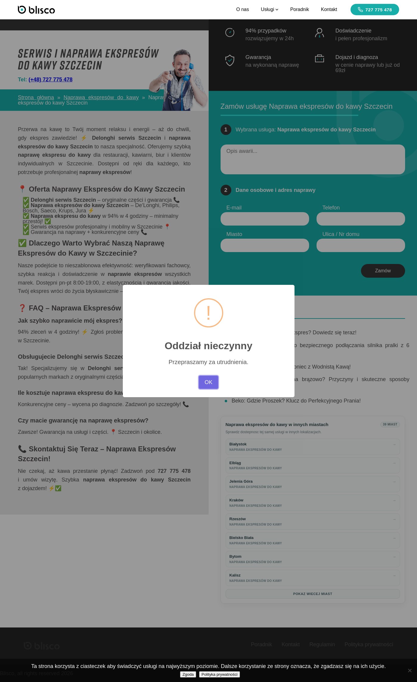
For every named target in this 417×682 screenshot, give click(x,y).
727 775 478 (375, 9)
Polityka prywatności (219, 674)
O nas (242, 9)
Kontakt (329, 9)
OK (208, 382)
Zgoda (188, 674)
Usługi (269, 9)
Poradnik (299, 9)
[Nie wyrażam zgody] (410, 670)
